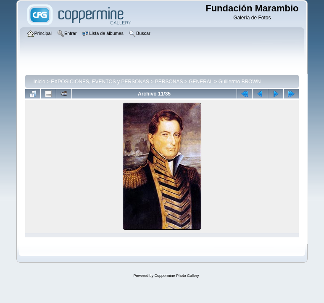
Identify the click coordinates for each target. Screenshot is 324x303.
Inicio (39, 82)
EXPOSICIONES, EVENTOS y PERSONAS (100, 82)
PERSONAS (169, 82)
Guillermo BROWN (240, 82)
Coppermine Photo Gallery (176, 276)
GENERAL (201, 82)
